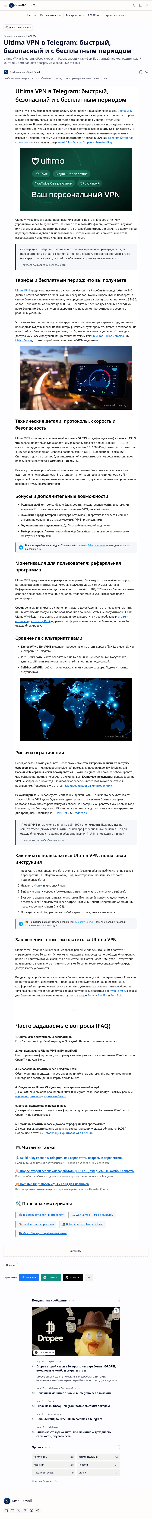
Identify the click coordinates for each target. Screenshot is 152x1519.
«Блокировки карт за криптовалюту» (87, 785)
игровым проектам (28, 1096)
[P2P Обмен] (94, 15)
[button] (5, 5)
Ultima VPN (125, 111)
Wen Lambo (117, 991)
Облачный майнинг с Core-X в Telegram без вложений (73, 1393)
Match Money (23, 340)
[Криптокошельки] (115, 15)
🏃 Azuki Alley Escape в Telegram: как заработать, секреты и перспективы (69, 1158)
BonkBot (115, 995)
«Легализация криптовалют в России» (67, 1133)
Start (38, 885)
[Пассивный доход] (51, 15)
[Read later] (140, 72)
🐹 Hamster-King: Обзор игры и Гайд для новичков (52, 1184)
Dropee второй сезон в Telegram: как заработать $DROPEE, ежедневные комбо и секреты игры (76, 1368)
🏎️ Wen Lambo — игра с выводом (92, 1214)
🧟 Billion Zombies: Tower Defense (82, 1224)
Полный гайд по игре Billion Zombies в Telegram (69, 1419)
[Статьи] (51, 1401)
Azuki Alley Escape (69, 142)
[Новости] (31, 15)
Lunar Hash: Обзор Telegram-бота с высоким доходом (73, 1406)
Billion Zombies (114, 336)
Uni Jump (97, 336)
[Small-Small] (22, 5)
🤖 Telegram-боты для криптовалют (41, 1214)
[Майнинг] (54, 1388)
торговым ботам (55, 1096)
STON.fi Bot (59, 813)
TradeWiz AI (80, 813)
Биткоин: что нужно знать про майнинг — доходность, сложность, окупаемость (74, 1434)
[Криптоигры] (55, 1361)
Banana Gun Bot (97, 995)
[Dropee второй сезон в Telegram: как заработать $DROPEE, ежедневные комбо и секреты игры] (76, 1331)
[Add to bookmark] (116, 1310)
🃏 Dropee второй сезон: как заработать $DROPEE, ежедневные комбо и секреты (74, 1171)
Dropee (87, 142)
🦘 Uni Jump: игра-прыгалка (36, 1224)
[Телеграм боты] (75, 15)
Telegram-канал (96, 545)
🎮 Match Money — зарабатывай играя (42, 1233)
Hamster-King (103, 142)
